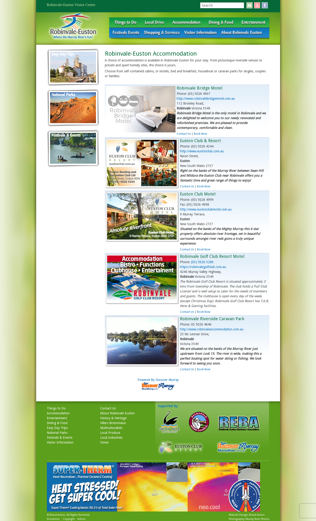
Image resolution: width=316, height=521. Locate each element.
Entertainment (253, 22)
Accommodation (186, 22)
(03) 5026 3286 (202, 262)
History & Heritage (113, 418)
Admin (81, 519)
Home (104, 442)
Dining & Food (221, 22)
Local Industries (111, 437)
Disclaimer (53, 519)
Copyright (69, 519)
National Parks (57, 433)
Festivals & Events (59, 437)
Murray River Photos (257, 519)
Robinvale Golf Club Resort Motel (212, 256)
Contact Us (184, 133)
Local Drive (154, 22)
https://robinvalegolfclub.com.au (203, 267)
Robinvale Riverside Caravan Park (212, 318)
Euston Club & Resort (200, 140)
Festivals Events (126, 32)
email (249, 5)
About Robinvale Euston (241, 32)
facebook (265, 5)
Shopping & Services (162, 32)
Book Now (200, 133)
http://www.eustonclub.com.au (202, 151)
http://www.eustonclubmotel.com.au (206, 209)
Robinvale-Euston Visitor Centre (71, 5)
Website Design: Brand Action (247, 514)
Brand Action (57, 514)
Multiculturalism (111, 428)
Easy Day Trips (57, 428)
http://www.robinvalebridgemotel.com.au (206, 98)
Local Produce (110, 433)
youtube (257, 5)
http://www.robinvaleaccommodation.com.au (211, 329)
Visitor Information (200, 32)
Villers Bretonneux (113, 423)
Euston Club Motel (197, 194)
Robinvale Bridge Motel (199, 88)
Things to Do (126, 22)
